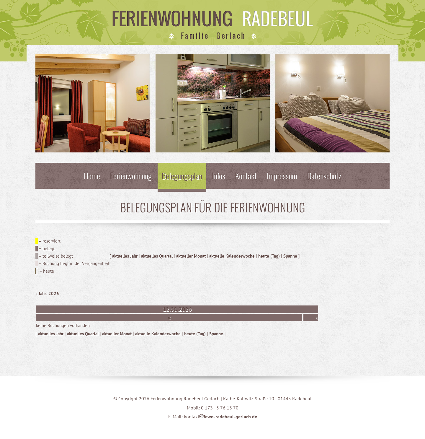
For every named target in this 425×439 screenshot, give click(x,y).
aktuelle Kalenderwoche (232, 256)
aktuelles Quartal (157, 256)
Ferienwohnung (131, 176)
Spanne (290, 256)
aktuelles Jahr (125, 256)
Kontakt (246, 176)
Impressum (282, 176)
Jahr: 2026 (49, 293)
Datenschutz (324, 176)
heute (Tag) (269, 256)
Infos (218, 176)
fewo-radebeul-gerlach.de (228, 417)
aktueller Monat (191, 256)
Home (92, 176)
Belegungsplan (182, 176)
